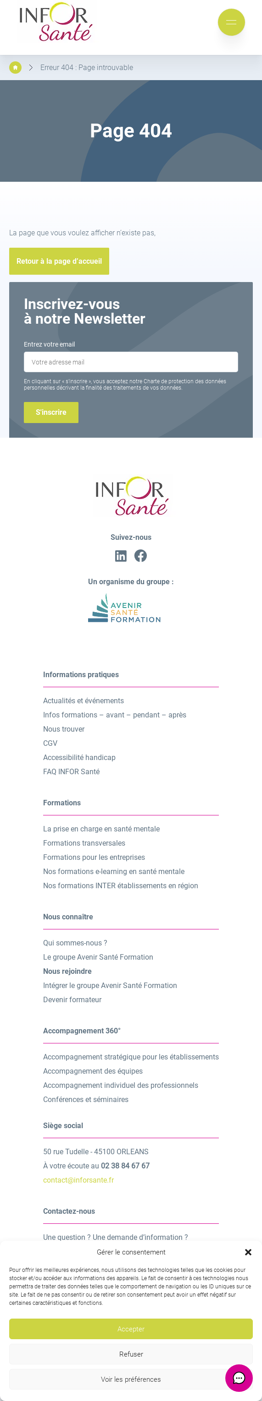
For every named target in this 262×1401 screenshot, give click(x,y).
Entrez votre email (49, 344)
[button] (248, 1252)
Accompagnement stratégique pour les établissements (131, 1057)
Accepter (131, 1329)
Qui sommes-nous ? (75, 943)
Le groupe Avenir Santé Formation (98, 957)
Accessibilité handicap (79, 757)
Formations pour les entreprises (94, 857)
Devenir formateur (72, 999)
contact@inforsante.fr (78, 1180)
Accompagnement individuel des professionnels (120, 1085)
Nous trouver (63, 729)
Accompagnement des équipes (93, 1071)
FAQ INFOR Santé (71, 771)
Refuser (131, 1354)
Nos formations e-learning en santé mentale (113, 871)
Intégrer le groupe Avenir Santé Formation (110, 985)
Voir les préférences (131, 1379)
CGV (50, 743)
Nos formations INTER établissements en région (120, 885)
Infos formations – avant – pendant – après (114, 715)
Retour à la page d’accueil (59, 261)
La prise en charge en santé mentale (101, 829)
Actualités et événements (83, 700)
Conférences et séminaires (85, 1099)
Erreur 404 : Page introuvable (86, 67)
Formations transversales (84, 843)
